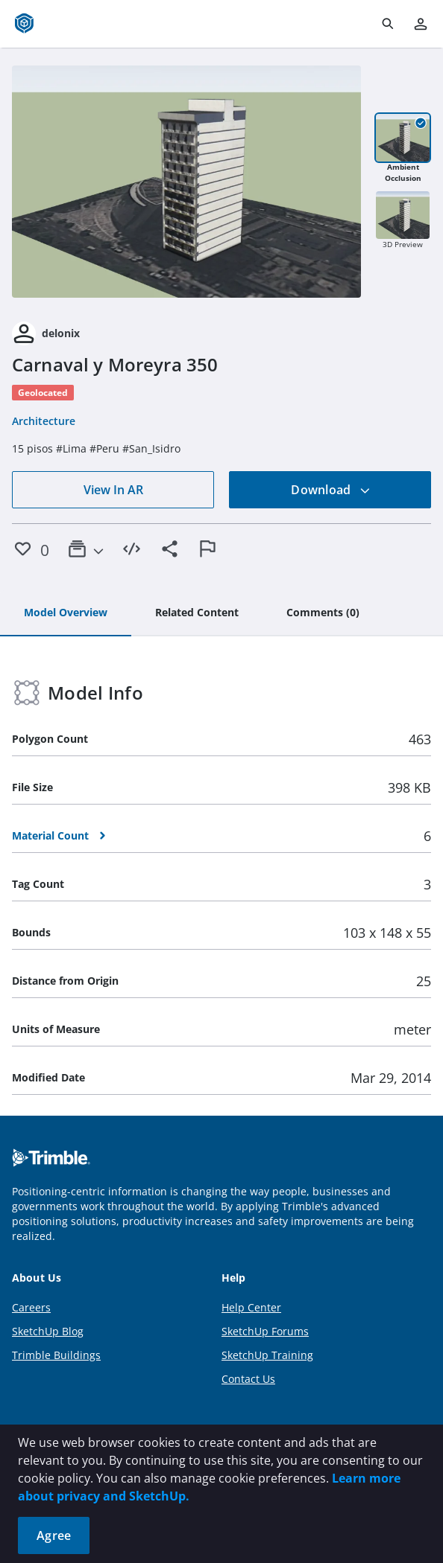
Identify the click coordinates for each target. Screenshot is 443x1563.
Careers (31, 1307)
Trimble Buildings (56, 1355)
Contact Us (248, 1379)
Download (330, 490)
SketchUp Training (267, 1355)
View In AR (113, 490)
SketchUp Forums (265, 1331)
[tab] (65, 613)
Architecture (43, 421)
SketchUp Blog (48, 1331)
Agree (54, 1535)
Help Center (251, 1307)
